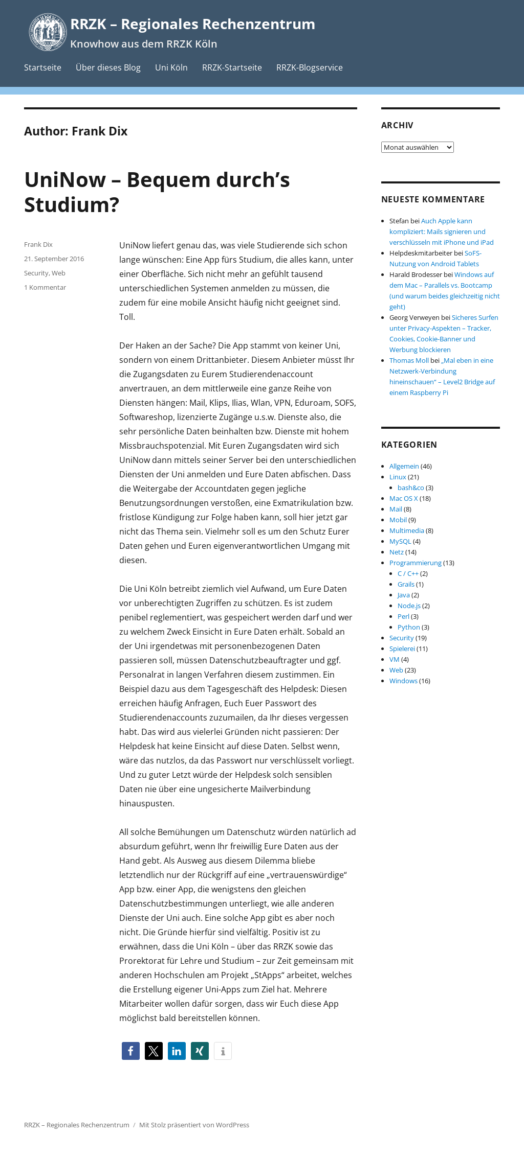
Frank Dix (38, 244)
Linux (397, 476)
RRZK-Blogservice (309, 67)
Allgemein (404, 466)
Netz (396, 552)
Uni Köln (171, 67)
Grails (406, 584)
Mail (395, 509)
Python (409, 627)
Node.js (409, 605)
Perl (403, 616)
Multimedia (406, 530)
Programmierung (415, 562)
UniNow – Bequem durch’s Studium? (157, 191)
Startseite (42, 67)
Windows (403, 680)
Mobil (398, 519)
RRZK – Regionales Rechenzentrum (193, 23)
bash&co (411, 487)
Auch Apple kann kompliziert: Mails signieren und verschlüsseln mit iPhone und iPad (441, 231)
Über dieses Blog (108, 67)
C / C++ (408, 573)
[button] (131, 1051)
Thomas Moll (409, 360)
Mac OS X (403, 498)
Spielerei (402, 648)
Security (36, 272)
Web (59, 272)
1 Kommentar (45, 287)
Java (404, 594)
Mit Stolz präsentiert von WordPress (194, 1124)
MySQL (400, 541)
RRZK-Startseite (232, 67)
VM (394, 659)
